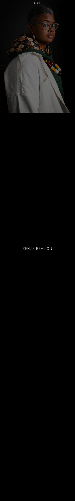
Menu (38, 3)
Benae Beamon (38, 248)
